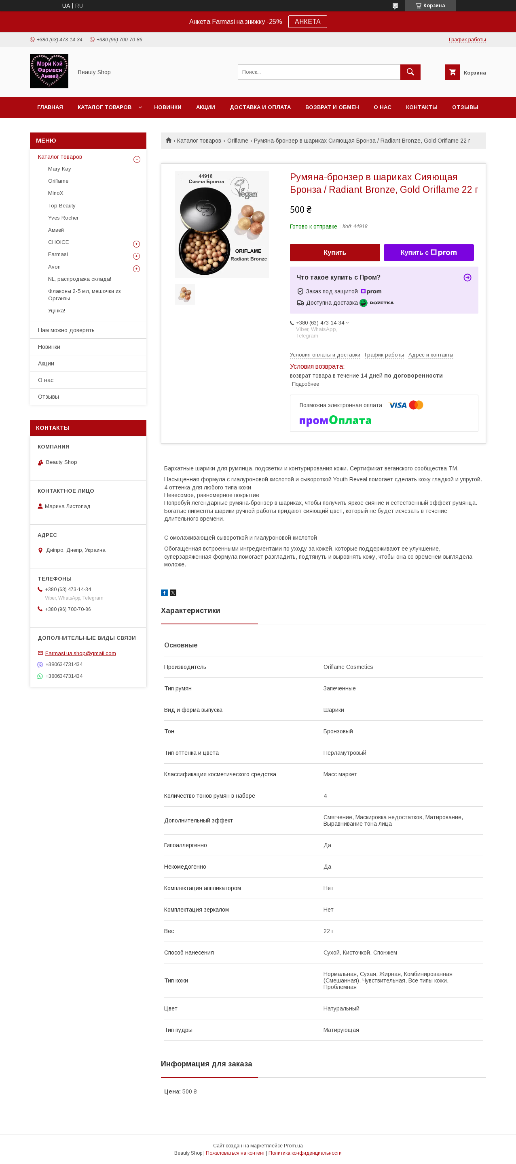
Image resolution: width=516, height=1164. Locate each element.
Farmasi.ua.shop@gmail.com (80, 653)
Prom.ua (293, 1146)
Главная (50, 107)
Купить (335, 252)
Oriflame (237, 140)
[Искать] (410, 72)
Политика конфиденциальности (305, 1153)
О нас (382, 107)
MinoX (55, 193)
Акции (205, 107)
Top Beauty (62, 206)
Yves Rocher (63, 218)
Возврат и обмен (332, 107)
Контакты (422, 107)
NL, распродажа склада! (79, 279)
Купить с (429, 252)
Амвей (56, 230)
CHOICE (58, 242)
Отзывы (465, 107)
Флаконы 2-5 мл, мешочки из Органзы (84, 294)
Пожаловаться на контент (235, 1153)
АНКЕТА (308, 21)
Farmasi (58, 254)
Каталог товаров (104, 107)
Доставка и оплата (260, 107)
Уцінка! (56, 311)
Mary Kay (59, 169)
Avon (54, 267)
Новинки (168, 107)
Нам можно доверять (66, 330)
